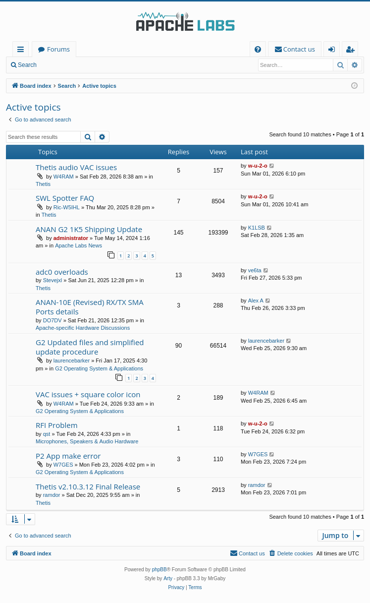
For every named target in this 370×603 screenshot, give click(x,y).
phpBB (159, 569)
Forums (58, 49)
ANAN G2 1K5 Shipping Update (89, 229)
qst (47, 434)
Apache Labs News (78, 245)
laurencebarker (71, 360)
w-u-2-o (257, 166)
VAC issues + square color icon (88, 394)
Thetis (43, 184)
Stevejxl (52, 280)
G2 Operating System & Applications (99, 368)
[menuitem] (257, 49)
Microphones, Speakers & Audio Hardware (87, 441)
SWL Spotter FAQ (65, 198)
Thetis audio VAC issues (76, 167)
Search (27, 64)
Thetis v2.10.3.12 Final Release (88, 486)
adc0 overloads (62, 272)
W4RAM (63, 177)
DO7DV (52, 320)
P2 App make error (68, 456)
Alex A (256, 300)
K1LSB (256, 228)
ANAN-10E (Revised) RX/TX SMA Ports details (90, 306)
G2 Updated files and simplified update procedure (90, 347)
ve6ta (255, 270)
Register (91, 64)
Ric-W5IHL (66, 207)
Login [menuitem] (333, 51)
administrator (70, 238)
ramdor (51, 495)
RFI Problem (57, 425)
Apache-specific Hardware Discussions (83, 328)
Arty (167, 578)
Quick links (22, 51)
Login (58, 64)
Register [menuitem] (352, 51)
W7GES (63, 465)
